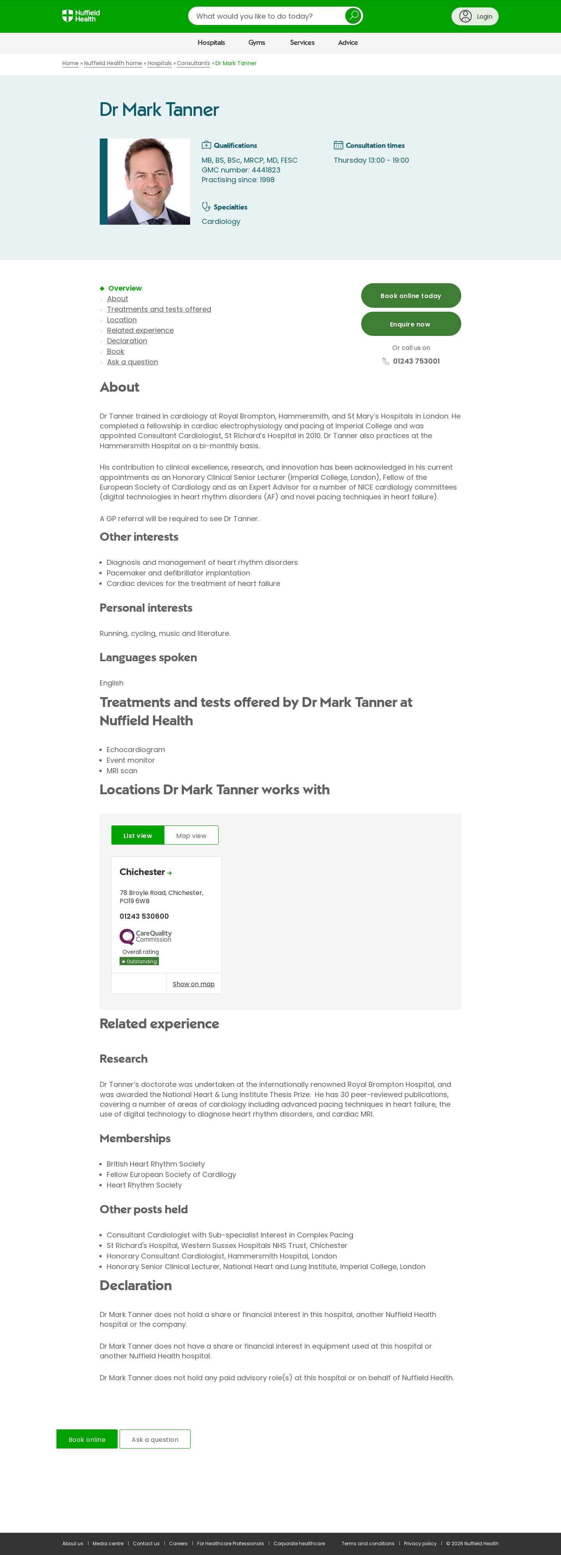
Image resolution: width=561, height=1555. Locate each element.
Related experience (140, 330)
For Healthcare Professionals (230, 1543)
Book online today (411, 295)
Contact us (146, 1543)
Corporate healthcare (299, 1543)
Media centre (108, 1543)
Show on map (194, 984)
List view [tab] (137, 835)
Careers (178, 1543)
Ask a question (132, 362)
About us (72, 1543)
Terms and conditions (368, 1543)
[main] (280, 793)
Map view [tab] (191, 835)
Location (122, 320)
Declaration (127, 341)
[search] (275, 16)
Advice (348, 42)
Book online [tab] (87, 1439)
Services (302, 42)
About (117, 299)
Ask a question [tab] (155, 1439)
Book (115, 351)
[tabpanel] (280, 927)
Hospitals (211, 42)
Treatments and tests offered (159, 309)
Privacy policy (420, 1543)
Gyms (257, 42)
